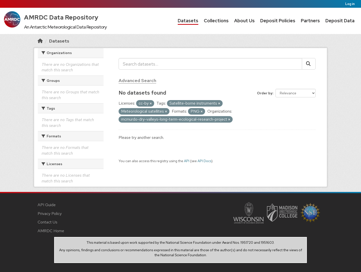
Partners (310, 21)
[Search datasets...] (210, 64)
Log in (350, 4)
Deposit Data (339, 21)
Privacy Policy (50, 213)
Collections (216, 21)
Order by (265, 93)
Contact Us (47, 222)
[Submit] (309, 64)
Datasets (188, 21)
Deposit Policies (277, 21)
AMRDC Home (51, 230)
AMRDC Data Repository (61, 17)
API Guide (47, 204)
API (186, 161)
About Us (244, 21)
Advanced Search (137, 80)
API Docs (204, 161)
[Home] (40, 41)
